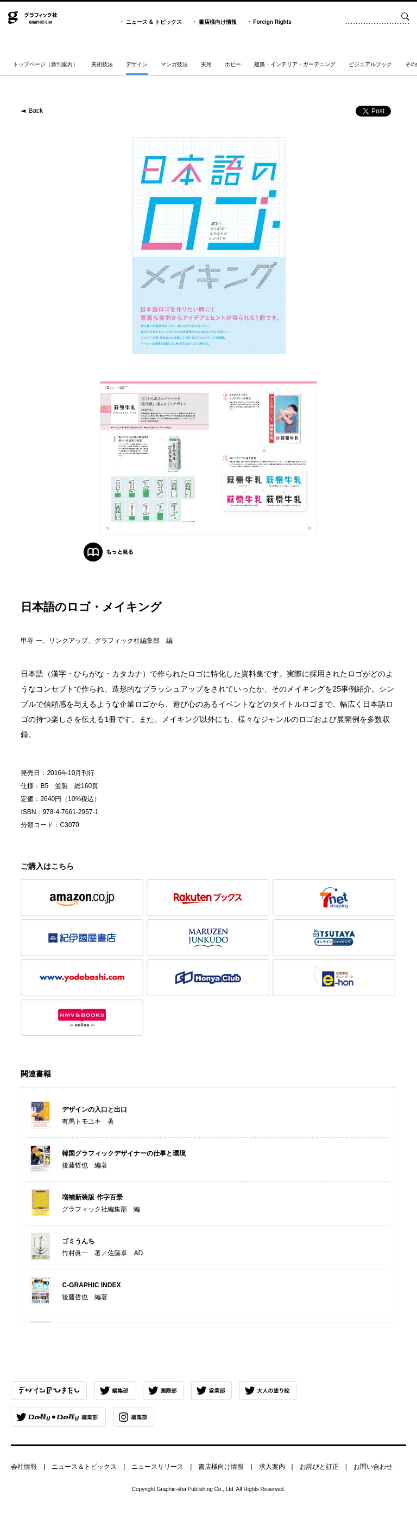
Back (35, 110)
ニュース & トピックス (154, 22)
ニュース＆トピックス (84, 1466)
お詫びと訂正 (319, 1466)
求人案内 (272, 1466)
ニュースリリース (157, 1466)
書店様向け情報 (218, 22)
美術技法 (102, 64)
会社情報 (24, 1466)
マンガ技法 (174, 64)
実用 (206, 64)
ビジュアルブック (370, 64)
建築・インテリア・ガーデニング (295, 64)
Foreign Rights (272, 22)
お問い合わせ (373, 1466)
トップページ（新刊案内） (45, 64)
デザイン (137, 64)
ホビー (233, 64)
